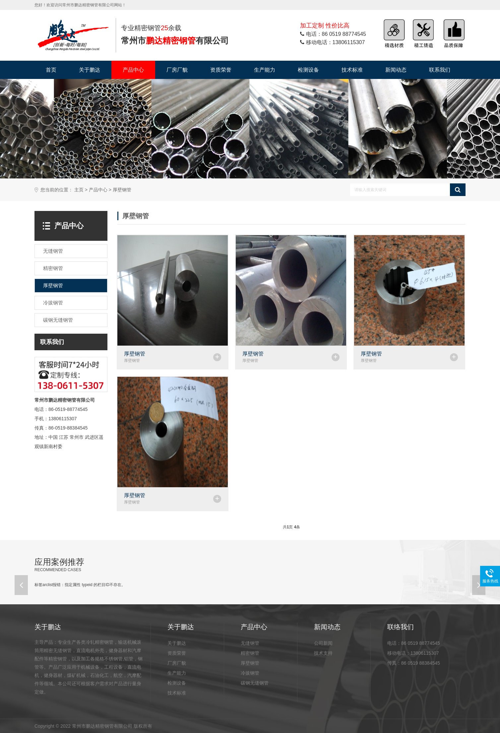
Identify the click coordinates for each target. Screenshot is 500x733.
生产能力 (264, 70)
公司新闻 (323, 643)
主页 (79, 189)
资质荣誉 (220, 70)
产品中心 (133, 70)
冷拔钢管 (250, 673)
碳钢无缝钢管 (255, 683)
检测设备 (308, 70)
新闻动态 (395, 70)
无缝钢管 (250, 643)
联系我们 (439, 70)
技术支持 (323, 653)
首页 (51, 70)
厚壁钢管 (122, 189)
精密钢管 (250, 653)
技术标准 (352, 70)
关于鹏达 (89, 70)
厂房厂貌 (177, 70)
